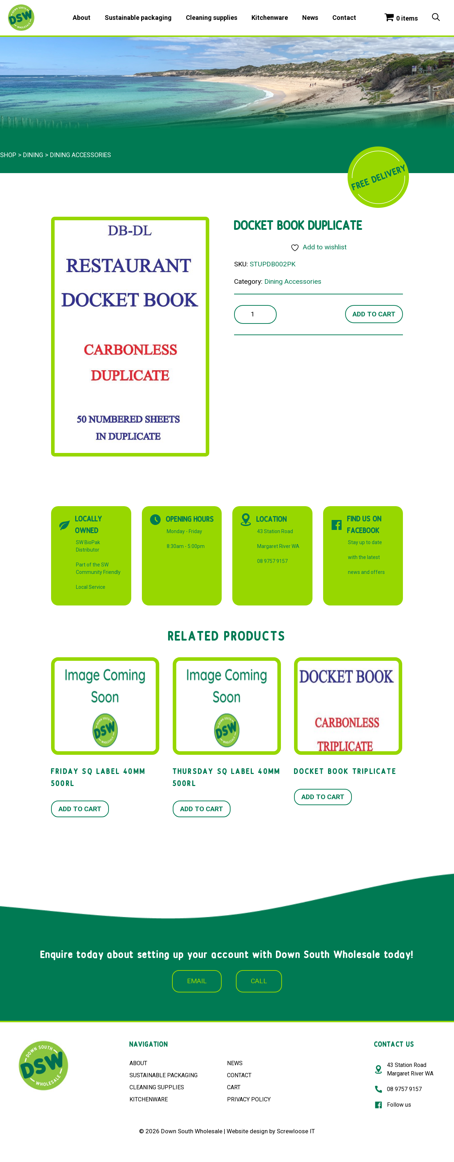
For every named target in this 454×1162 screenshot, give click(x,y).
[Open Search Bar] (436, 18)
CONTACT (239, 1075)
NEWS (235, 1063)
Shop (8, 155)
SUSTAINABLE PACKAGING (163, 1075)
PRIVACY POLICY (249, 1099)
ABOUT (138, 1063)
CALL (259, 981)
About (81, 17)
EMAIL (197, 981)
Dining (33, 155)
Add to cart (374, 314)
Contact (344, 17)
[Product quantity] (255, 314)
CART (233, 1087)
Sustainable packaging (138, 17)
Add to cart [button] (80, 809)
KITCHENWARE (148, 1099)
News (310, 17)
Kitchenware (269, 17)
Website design (247, 1131)
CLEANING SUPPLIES (156, 1087)
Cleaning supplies (211, 17)
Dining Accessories (80, 155)
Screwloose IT (296, 1131)
